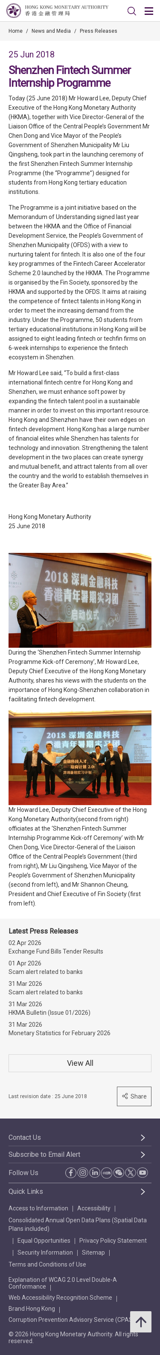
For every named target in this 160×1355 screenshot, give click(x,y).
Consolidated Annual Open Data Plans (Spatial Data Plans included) (78, 1224)
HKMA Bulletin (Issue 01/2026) (49, 1012)
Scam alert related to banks (46, 971)
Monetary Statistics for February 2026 (60, 1033)
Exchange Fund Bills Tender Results (56, 951)
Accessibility (94, 1208)
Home (16, 31)
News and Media (51, 31)
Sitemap (93, 1252)
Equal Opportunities (43, 1240)
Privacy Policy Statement (113, 1240)
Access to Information (38, 1208)
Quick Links (26, 1191)
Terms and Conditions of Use (47, 1264)
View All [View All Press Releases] (80, 1063)
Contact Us (25, 1137)
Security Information (45, 1252)
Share (134, 1096)
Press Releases (98, 31)
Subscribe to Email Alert (44, 1154)
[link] (132, 11)
